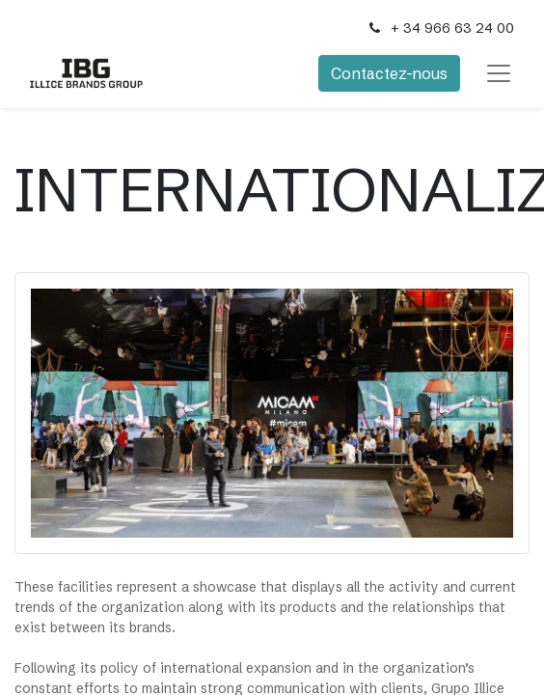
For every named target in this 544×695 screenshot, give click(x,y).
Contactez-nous (389, 73)
